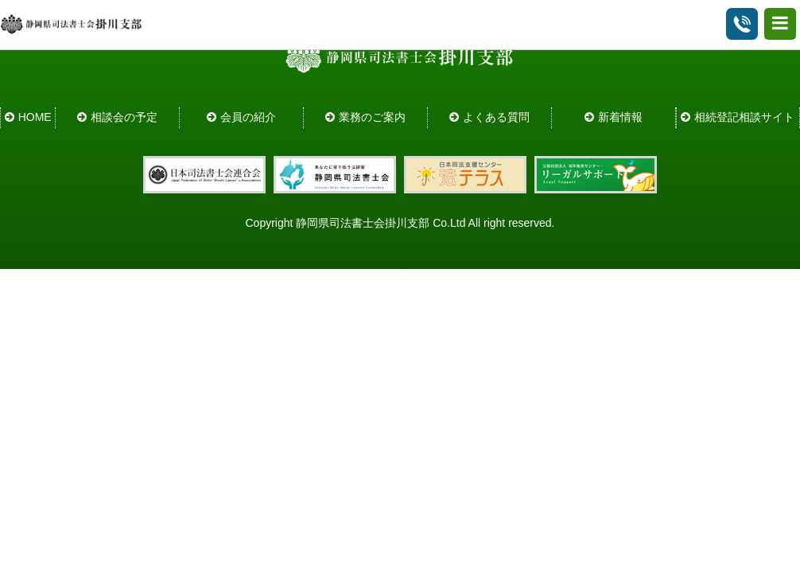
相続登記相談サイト (744, 117)
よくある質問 (496, 117)
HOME (35, 117)
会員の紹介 (248, 117)
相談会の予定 (124, 117)
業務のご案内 (372, 117)
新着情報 (620, 117)
